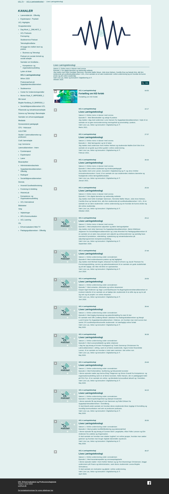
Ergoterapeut (25, 155)
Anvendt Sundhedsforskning (31, 185)
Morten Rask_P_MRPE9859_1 (32, 96)
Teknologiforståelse (27, 43)
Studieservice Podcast (29, 40)
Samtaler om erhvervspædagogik (31, 117)
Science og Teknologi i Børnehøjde (31, 113)
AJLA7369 (22, 131)
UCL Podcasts (25, 33)
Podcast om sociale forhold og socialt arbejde (32, 57)
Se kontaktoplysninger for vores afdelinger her (35, 490)
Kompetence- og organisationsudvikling (31, 67)
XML (146, 83)
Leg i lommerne (24, 144)
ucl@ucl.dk (22, 486)
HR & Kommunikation (28, 216)
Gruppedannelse (24, 26)
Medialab (21, 120)
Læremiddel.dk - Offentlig (30, 15)
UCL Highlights (24, 22)
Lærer (22, 158)
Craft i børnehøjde (25, 140)
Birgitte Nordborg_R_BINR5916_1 (31, 103)
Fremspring (24, 36)
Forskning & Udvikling (28, 189)
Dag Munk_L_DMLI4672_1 (30, 30)
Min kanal (22, 99)
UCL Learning (25, 220)
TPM (20, 209)
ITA (19, 223)
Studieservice (25, 88)
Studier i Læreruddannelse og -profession (30, 136)
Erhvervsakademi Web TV (30, 227)
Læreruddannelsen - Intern (28, 148)
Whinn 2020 (25, 78)
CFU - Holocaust (24, 128)
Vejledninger (25, 213)
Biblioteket (22, 206)
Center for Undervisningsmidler (32, 92)
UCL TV (21, 1)
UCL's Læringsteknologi (35, 1)
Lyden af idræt (25, 71)
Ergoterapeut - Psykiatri (29, 19)
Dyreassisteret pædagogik (28, 124)
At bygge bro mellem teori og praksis (31, 48)
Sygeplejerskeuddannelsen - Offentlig (31, 170)
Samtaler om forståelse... (30, 62)
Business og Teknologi (31, 53)
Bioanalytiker (23, 162)
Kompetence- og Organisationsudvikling (29, 197)
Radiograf (24, 175)
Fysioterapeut (25, 151)
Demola (21, 182)
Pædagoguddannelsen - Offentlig (33, 230)
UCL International (27, 202)
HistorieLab (24, 193)
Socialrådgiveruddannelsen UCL (32, 106)
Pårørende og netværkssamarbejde (31, 110)
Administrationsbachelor (29, 165)
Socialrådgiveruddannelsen (30, 178)
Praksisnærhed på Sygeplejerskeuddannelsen (30, 83)
